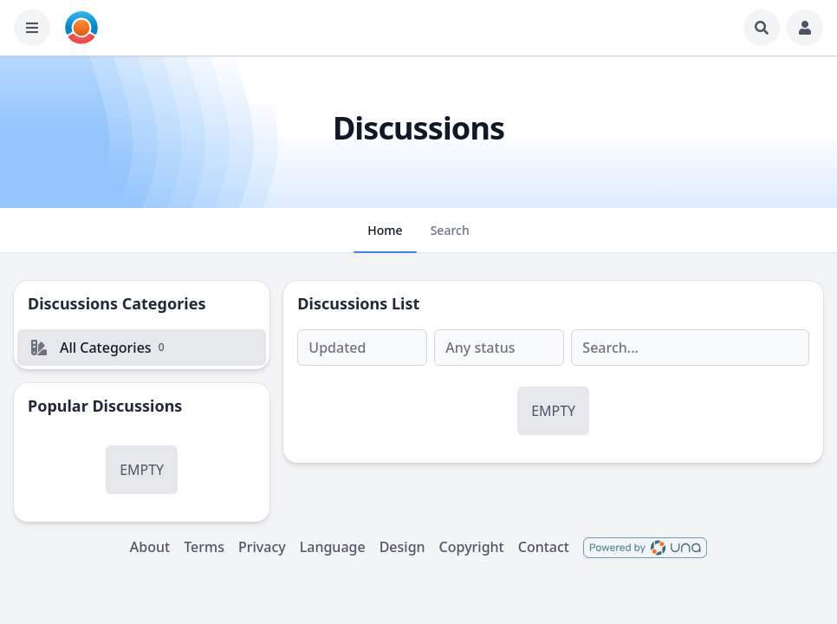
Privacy (262, 546)
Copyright (471, 546)
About (150, 546)
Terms (204, 546)
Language (333, 546)
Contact (543, 546)
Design (402, 546)
